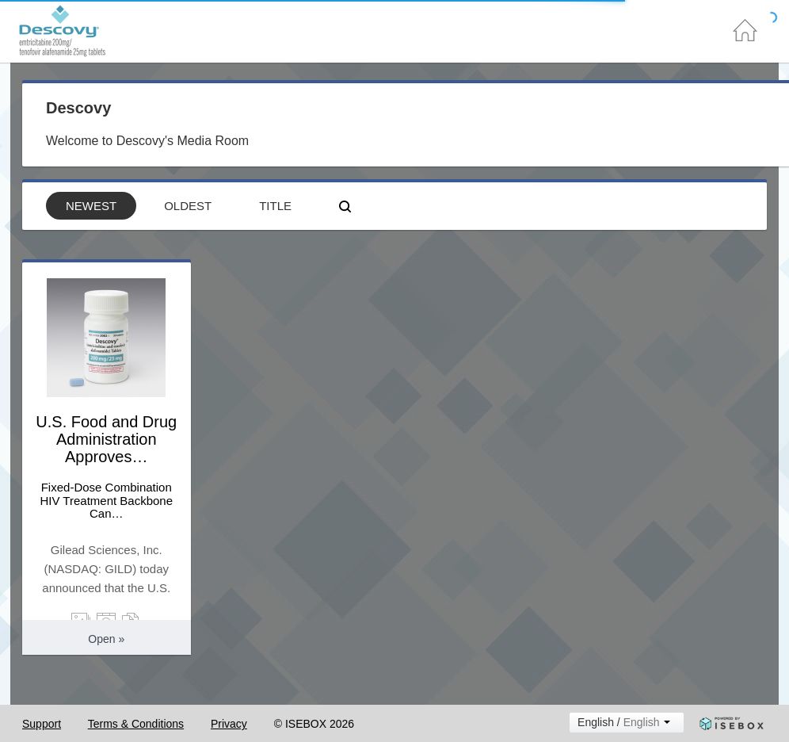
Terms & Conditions (136, 723)
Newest (91, 205)
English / (618, 722)
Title (275, 205)
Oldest (188, 205)
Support (41, 723)
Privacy (229, 723)
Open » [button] (106, 639)
